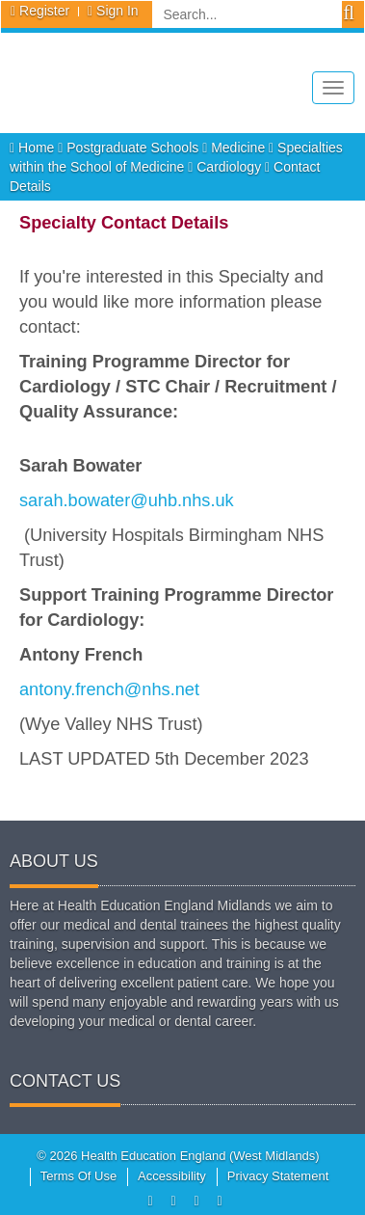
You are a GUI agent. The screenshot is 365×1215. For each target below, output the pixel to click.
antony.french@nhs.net (109, 689)
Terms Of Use (78, 1176)
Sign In (117, 10)
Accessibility (172, 1176)
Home (34, 147)
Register (44, 10)
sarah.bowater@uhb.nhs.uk (126, 500)
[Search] (247, 14)
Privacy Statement (278, 1176)
